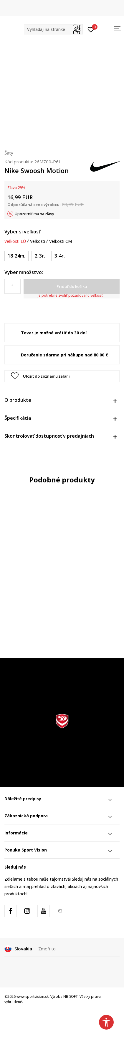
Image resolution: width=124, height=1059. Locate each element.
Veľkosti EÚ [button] (15, 241)
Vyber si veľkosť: (23, 231)
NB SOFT (70, 996)
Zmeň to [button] (47, 949)
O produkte (60, 400)
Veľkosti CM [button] (60, 241)
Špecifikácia (60, 418)
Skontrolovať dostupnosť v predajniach (60, 436)
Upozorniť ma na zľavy (34, 213)
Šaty (8, 153)
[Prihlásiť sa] (91, 29)
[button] (53, 29)
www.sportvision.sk (32, 996)
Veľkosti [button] (37, 241)
